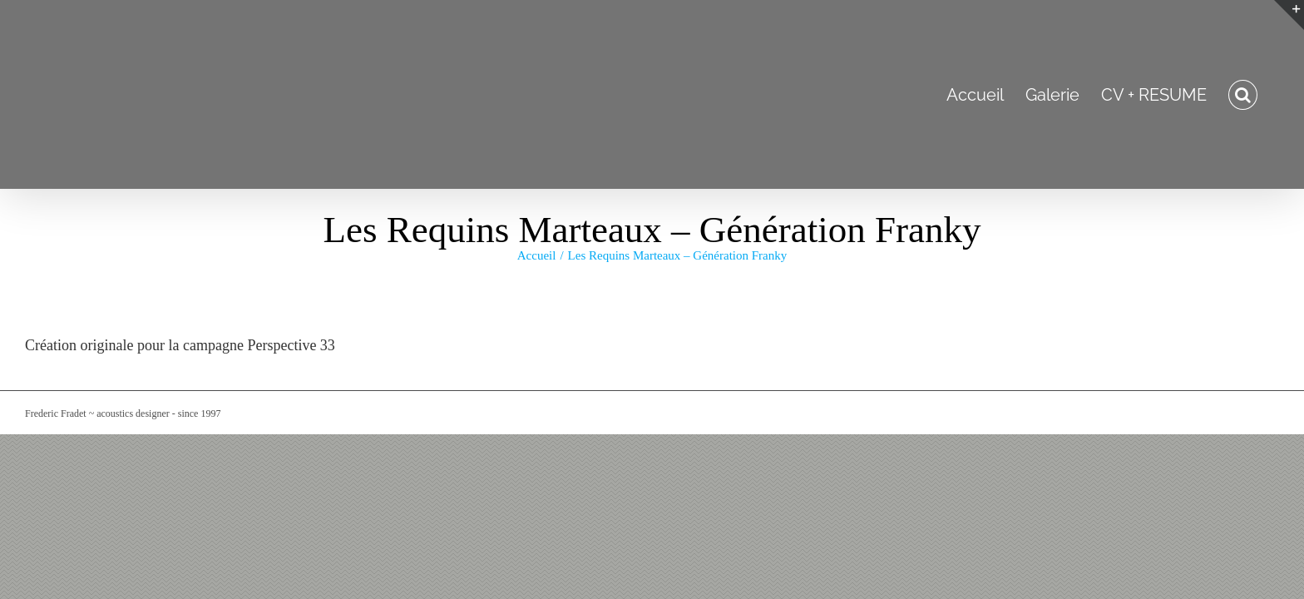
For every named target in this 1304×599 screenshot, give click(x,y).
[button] (1264, 94)
